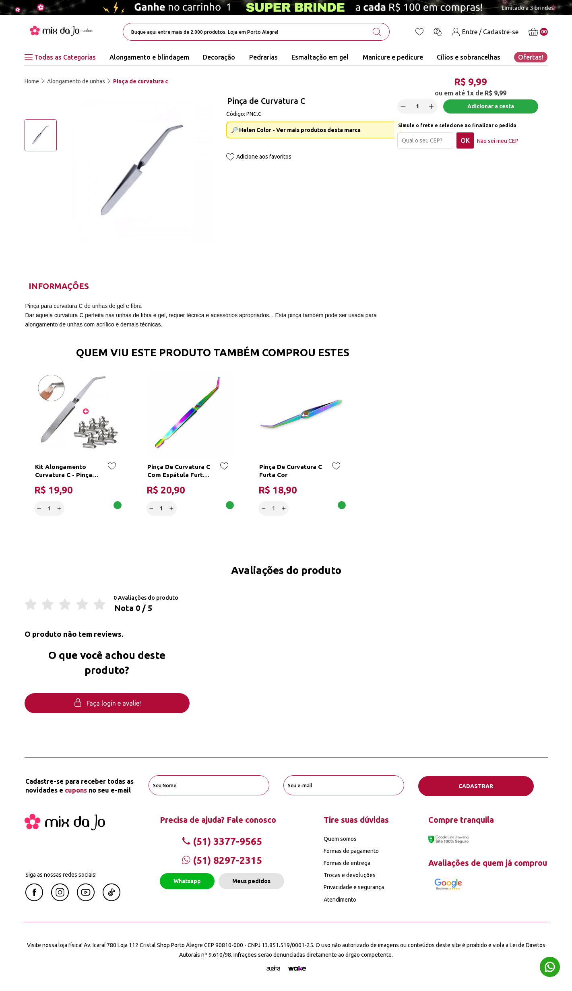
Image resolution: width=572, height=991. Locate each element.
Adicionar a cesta (490, 107)
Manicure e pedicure (393, 57)
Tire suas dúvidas (356, 819)
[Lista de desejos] (419, 32)
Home (32, 81)
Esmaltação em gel (320, 57)
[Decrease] (405, 107)
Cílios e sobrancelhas (468, 57)
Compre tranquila (461, 819)
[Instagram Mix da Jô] (60, 898)
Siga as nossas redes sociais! (61, 874)
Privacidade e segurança (354, 887)
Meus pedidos (251, 880)
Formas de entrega (347, 862)
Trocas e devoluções (350, 874)
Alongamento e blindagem (149, 57)
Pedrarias (263, 57)
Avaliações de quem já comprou (487, 862)
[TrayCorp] (297, 968)
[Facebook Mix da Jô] (34, 898)
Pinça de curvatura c (140, 81)
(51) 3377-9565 (222, 841)
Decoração (219, 57)
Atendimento (340, 899)
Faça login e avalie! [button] (107, 703)
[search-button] (377, 32)
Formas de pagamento (351, 850)
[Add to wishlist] (230, 157)
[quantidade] (419, 108)
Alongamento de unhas (76, 81)
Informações (59, 286)
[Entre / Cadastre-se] (485, 32)
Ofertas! (530, 57)
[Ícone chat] (438, 32)
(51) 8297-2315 (222, 860)
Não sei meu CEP (499, 142)
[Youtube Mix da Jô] (86, 898)
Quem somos (340, 838)
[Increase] (433, 107)
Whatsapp (187, 880)
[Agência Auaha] (273, 968)
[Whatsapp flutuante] (550, 968)
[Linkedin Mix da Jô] (111, 898)
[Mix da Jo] (65, 827)
